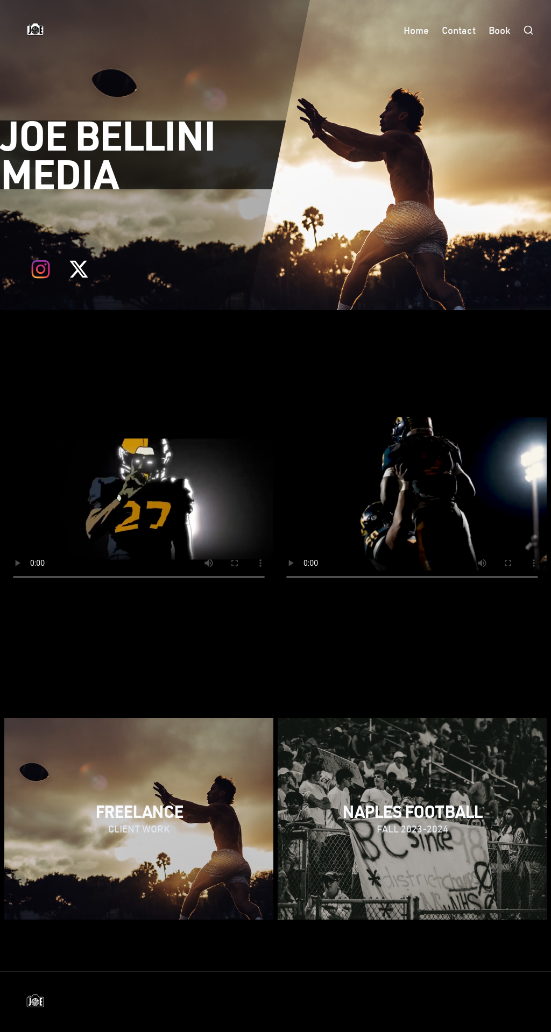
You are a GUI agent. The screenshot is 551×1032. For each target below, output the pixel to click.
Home (416, 30)
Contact (459, 30)
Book (499, 30)
